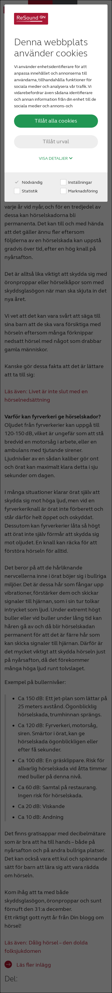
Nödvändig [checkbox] (28, 182)
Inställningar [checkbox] (76, 182)
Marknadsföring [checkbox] (79, 191)
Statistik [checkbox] (26, 191)
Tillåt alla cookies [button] (56, 120)
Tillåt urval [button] (56, 141)
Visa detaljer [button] (56, 158)
